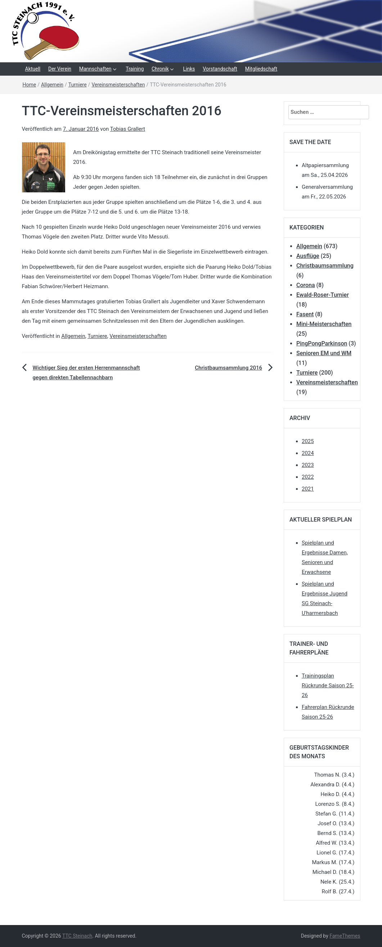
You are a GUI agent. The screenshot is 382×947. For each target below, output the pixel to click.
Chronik (160, 69)
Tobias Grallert (127, 129)
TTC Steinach (77, 936)
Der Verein (59, 69)
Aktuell (33, 69)
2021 (308, 489)
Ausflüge (307, 256)
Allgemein (52, 85)
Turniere (77, 85)
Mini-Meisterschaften (323, 324)
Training (135, 69)
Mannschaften (95, 69)
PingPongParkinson (321, 343)
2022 (308, 477)
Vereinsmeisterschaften (118, 85)
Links (189, 69)
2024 (308, 453)
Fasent (305, 314)
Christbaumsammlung (325, 265)
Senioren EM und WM (323, 353)
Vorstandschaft (220, 69)
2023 (308, 465)
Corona (305, 285)
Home (29, 85)
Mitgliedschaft (261, 69)
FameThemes (344, 936)
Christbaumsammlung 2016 (228, 368)
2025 (308, 441)
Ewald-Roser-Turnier (322, 294)
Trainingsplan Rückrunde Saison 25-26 (328, 685)
